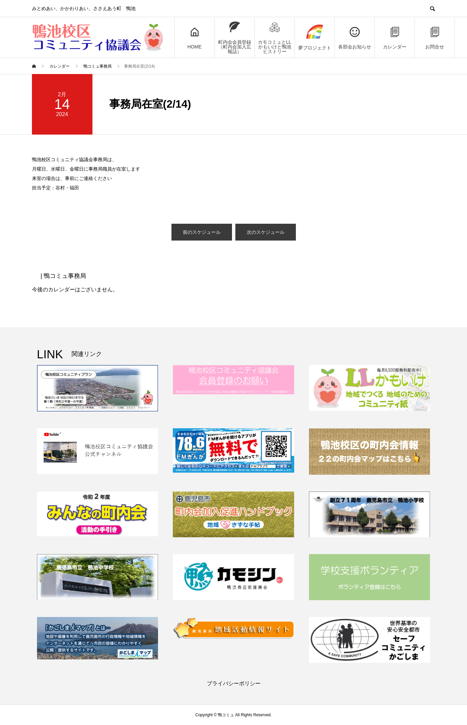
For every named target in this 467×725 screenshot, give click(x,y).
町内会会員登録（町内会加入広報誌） (234, 37)
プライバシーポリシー (234, 683)
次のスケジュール (265, 232)
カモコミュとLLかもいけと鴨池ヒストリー (274, 37)
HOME (195, 37)
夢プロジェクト (314, 37)
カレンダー (394, 37)
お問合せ (434, 37)
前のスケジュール (202, 232)
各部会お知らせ (354, 37)
